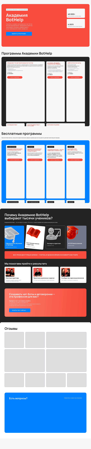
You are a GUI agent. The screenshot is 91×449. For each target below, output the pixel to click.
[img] (72, 401)
